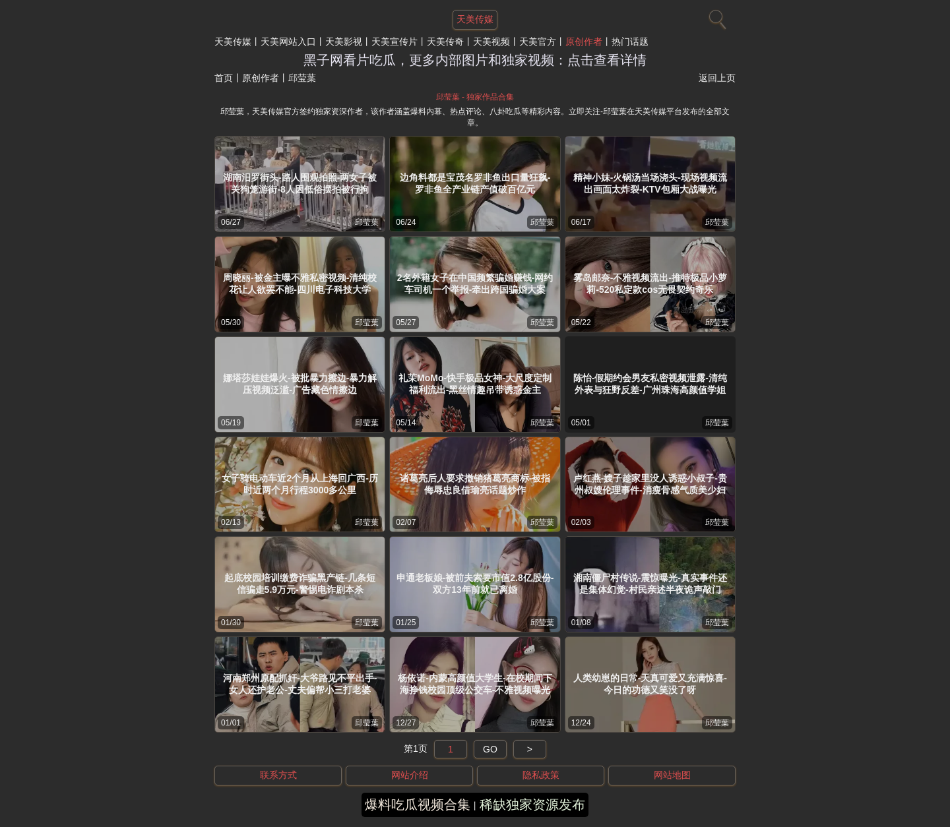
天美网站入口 (288, 41)
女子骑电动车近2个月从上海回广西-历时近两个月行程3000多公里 (299, 484)
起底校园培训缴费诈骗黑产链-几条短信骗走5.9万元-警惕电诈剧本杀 (299, 583)
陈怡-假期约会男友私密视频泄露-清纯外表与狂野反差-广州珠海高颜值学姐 (650, 384)
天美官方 (537, 41)
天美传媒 (232, 41)
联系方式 (278, 775)
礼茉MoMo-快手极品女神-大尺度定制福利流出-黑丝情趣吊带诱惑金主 (475, 384)
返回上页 (717, 78)
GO (490, 749)
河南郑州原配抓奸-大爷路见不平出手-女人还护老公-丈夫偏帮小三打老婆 (300, 684)
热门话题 (630, 41)
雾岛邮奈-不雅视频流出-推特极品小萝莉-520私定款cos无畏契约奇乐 (650, 283)
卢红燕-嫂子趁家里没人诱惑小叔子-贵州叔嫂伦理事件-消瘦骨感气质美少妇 (650, 484)
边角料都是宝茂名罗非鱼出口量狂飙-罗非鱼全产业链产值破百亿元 (475, 183)
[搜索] (715, 16)
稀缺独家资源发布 (532, 804)
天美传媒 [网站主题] (475, 19)
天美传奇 (445, 41)
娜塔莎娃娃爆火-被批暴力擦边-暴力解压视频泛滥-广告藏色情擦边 (300, 384)
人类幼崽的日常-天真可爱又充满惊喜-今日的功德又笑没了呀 (650, 684)
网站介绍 (409, 775)
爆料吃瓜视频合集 (417, 804)
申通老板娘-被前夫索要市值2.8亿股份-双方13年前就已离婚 (475, 583)
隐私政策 (540, 775)
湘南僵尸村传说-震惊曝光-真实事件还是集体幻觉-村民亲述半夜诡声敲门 (650, 583)
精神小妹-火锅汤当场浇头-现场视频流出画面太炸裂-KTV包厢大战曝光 (650, 183)
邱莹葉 (367, 222)
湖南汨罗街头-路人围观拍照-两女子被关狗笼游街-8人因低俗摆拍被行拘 (300, 183)
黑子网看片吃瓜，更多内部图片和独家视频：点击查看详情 (475, 60)
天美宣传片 (394, 41)
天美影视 (343, 41)
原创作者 (583, 41)
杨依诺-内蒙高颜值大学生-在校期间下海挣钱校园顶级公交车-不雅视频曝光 (475, 684)
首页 (223, 78)
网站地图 (672, 775)
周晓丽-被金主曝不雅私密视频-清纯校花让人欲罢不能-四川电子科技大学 (300, 283)
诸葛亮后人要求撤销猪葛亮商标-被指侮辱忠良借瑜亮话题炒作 (475, 484)
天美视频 (491, 41)
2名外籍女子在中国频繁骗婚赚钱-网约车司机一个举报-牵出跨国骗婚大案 (475, 283)
